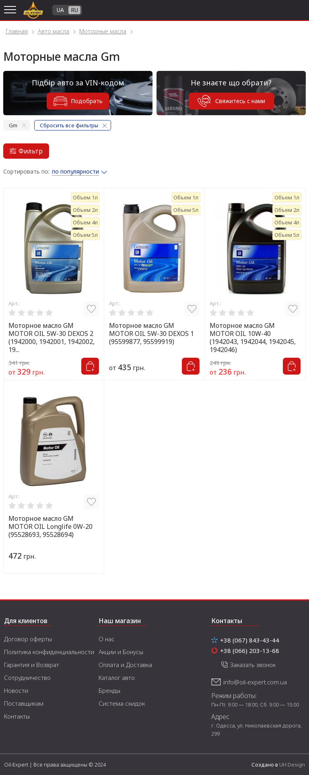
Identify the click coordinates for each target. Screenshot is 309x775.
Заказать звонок (253, 665)
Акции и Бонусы (121, 652)
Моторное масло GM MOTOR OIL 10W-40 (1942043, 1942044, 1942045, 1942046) (253, 337)
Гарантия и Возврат (31, 665)
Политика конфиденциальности (49, 652)
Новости (16, 690)
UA (60, 10)
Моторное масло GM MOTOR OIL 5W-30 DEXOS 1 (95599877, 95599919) (151, 333)
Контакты (17, 716)
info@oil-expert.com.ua (255, 682)
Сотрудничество (27, 677)
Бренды (109, 690)
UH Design (292, 764)
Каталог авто (117, 677)
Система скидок (122, 703)
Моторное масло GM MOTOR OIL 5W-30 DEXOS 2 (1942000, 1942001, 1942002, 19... (51, 337)
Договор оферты (28, 639)
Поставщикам (23, 703)
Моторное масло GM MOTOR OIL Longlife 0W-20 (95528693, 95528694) (50, 526)
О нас (107, 639)
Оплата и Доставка (125, 665)
